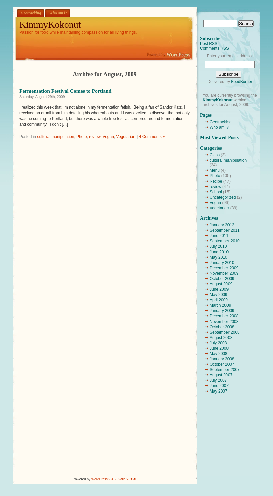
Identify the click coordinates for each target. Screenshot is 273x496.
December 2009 (224, 268)
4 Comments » (152, 136)
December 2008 (224, 316)
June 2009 (219, 289)
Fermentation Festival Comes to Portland (65, 91)
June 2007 (219, 385)
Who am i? (58, 13)
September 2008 (225, 332)
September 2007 (225, 369)
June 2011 (219, 235)
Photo (81, 136)
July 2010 (218, 246)
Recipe (216, 181)
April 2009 (219, 300)
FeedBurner (241, 81)
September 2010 (225, 241)
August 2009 (221, 284)
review (94, 136)
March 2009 (220, 305)
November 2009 (224, 273)
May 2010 (218, 257)
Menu (215, 170)
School (216, 192)
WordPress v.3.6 (103, 479)
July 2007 (218, 380)
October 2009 (222, 278)
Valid (127, 479)
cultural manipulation (55, 136)
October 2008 (222, 327)
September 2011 (225, 230)
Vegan (108, 136)
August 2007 (221, 375)
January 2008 (222, 359)
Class (215, 155)
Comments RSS (214, 48)
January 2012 (222, 225)
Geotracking (31, 13)
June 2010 (219, 252)
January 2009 (222, 310)
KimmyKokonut (50, 24)
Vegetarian (125, 136)
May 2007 (218, 391)
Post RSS (208, 43)
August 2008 (221, 337)
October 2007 (222, 364)
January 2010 (222, 262)
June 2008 (219, 348)
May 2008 (218, 353)
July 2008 (218, 343)
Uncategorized (223, 197)
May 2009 (218, 294)
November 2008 (224, 321)
